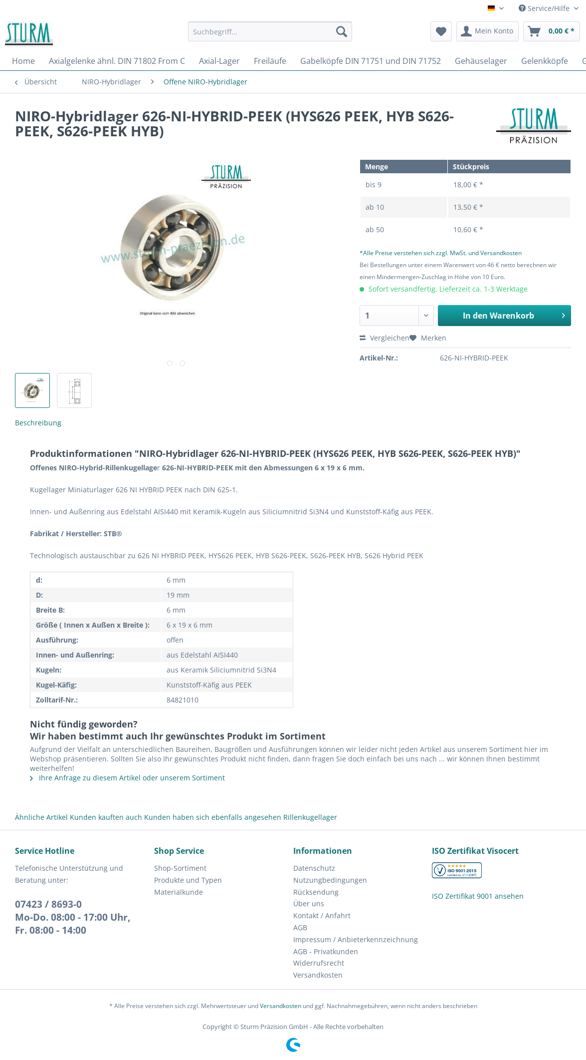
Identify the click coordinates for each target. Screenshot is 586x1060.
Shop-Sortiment (180, 868)
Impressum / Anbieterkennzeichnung (355, 939)
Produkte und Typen (188, 880)
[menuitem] (270, 36)
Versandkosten (318, 975)
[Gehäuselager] (481, 60)
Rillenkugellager (310, 817)
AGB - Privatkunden (325, 951)
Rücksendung (316, 892)
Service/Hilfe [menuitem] (545, 8)
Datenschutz (314, 868)
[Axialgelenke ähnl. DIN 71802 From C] (117, 60)
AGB (300, 927)
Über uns (308, 903)
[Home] (23, 60)
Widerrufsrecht (318, 963)
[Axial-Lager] (219, 60)
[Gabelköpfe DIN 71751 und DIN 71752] (370, 60)
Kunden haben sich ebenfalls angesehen (212, 817)
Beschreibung (38, 422)
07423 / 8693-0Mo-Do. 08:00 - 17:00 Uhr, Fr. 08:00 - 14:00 (72, 917)
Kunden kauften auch (106, 817)
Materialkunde (178, 892)
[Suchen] (341, 31)
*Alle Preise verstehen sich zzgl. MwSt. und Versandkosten (441, 253)
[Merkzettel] (441, 31)
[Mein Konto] (487, 31)
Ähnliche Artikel (41, 817)
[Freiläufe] (270, 60)
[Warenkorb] (551, 31)
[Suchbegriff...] (270, 31)
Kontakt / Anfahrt (322, 915)
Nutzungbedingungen (330, 880)
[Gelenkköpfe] (544, 60)
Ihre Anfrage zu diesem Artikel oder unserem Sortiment (127, 777)
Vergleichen (384, 338)
